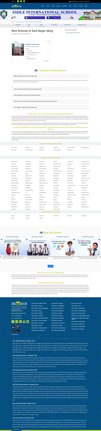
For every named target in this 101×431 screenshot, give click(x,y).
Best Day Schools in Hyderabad (62, 420)
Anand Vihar (28, 161)
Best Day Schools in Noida (67, 426)
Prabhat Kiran (84, 187)
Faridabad (41, 215)
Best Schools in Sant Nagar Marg (34, 22)
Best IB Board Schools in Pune (30, 360)
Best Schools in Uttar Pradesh (59, 327)
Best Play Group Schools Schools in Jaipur (28, 395)
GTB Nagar (55, 168)
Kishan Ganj (56, 175)
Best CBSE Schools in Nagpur (34, 347)
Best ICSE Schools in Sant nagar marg (37, 285)
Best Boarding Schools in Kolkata (53, 372)
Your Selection (16, 429)
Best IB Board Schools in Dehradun (68, 362)
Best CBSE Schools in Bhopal (64, 347)
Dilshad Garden (56, 166)
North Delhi (55, 147)
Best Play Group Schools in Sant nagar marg (38, 275)
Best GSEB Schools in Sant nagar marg (74, 292)
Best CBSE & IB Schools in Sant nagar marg (38, 286)
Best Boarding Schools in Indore (25, 376)
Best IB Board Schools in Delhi (20, 358)
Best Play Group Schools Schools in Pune (59, 389)
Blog (53, 6)
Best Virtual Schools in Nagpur (43, 410)
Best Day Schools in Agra (80, 426)
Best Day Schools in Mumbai (30, 422)
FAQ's (70, 6)
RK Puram (27, 194)
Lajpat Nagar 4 (14, 178)
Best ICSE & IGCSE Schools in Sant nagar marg (68, 288)
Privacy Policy (15, 334)
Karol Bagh (13, 175)
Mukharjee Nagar (15, 183)
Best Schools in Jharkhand (78, 324)
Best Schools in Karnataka (38, 323)
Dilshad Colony (42, 166)
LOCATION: (17, 25)
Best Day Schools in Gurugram (53, 426)
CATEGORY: (54, 25)
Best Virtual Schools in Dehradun (59, 410)
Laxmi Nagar (56, 178)
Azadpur (55, 161)
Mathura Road (14, 180)
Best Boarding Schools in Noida (43, 381)
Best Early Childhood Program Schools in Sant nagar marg (56, 290)
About (48, 6)
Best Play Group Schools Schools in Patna (70, 395)
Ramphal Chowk (85, 192)
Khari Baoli (41, 175)
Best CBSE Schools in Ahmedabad (50, 345)
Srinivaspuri (84, 202)
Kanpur (41, 218)
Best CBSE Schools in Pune (19, 345)
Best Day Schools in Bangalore (33, 420)
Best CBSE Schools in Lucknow (66, 345)
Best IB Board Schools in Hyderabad (69, 358)
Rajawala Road (42, 192)
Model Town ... (70, 180)
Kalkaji (26, 173)
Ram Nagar (55, 192)
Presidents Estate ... (29, 190)
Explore (58, 6)
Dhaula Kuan (28, 166)
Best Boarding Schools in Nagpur (56, 376)
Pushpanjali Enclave (15, 192)
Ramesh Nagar (70, 192)
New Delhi (22, 22)
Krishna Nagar (70, 175)
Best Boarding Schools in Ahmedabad (63, 374)
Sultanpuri (13, 204)
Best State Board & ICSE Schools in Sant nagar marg (31, 290)
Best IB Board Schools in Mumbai (45, 360)
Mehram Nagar (42, 180)
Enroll (75, 6)
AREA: (41, 25)
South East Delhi (56, 149)
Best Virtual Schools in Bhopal (74, 410)
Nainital (13, 218)
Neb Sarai (55, 183)
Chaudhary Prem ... (57, 163)
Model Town (56, 180)
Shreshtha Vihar (42, 202)
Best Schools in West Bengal (58, 330)
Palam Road (56, 185)
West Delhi (41, 149)
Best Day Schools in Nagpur (27, 424)
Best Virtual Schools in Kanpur (29, 412)
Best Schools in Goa (76, 305)
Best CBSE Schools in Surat (19, 347)
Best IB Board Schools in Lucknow (80, 360)
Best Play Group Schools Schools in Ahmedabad (28, 391)
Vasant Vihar (28, 206)
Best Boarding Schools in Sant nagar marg (58, 275)
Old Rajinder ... (28, 185)
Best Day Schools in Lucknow (60, 422)
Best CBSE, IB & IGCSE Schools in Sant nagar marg (59, 286)
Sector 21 (83, 197)
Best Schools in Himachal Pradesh (40, 318)
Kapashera (69, 173)
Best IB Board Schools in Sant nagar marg (55, 285)
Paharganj (41, 185)
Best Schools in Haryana (37, 315)
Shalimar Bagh (14, 202)
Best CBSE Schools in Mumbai (34, 345)
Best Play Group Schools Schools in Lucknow (51, 391)
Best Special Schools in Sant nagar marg (26, 278)
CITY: (29, 25)
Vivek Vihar (13, 209)
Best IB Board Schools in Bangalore (36, 358)
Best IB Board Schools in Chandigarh (73, 364)
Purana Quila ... (70, 190)
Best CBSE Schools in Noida (80, 350)
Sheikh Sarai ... (28, 202)
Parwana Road (84, 185)
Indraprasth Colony (57, 171)
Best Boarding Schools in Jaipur (33, 379)
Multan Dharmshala (43, 183)
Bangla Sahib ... (70, 161)
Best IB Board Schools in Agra (49, 366)
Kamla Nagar (56, 173)
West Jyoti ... (28, 209)
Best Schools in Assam (37, 305)
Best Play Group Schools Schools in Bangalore (44, 387)
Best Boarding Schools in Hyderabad (70, 372)
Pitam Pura (41, 187)
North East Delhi (70, 147)
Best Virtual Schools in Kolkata (50, 405)
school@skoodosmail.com (19, 313)
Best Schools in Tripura (57, 325)
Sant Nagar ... (42, 197)
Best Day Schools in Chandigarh (37, 426)
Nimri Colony (14, 185)
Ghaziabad (55, 215)
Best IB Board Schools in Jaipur (25, 364)
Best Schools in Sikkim (57, 320)
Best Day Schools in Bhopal (56, 424)
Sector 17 (69, 197)
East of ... (69, 166)
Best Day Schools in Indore (74, 422)
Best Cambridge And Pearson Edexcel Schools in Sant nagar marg (42, 293)
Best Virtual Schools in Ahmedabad (55, 408)
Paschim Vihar (14, 187)
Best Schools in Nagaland (58, 310)
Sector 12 (55, 197)
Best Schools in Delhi (77, 303)
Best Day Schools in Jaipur (70, 424)
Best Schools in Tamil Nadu (58, 323)
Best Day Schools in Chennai (77, 420)
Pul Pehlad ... (42, 190)
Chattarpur (41, 163)
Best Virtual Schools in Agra (31, 414)
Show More (46, 60)
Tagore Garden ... (57, 204)
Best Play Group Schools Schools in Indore (73, 391)
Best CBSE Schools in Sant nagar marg (20, 285)
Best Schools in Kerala (37, 325)
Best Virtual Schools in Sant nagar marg (63, 276)
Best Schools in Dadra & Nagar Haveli (80, 315)
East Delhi (27, 147)
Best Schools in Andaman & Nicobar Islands (80, 319)
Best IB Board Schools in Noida (33, 366)
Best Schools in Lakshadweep (79, 310)
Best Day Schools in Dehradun (42, 424)
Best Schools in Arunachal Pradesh (40, 308)
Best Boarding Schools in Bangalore (36, 372)
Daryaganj (69, 163)
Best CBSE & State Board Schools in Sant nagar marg (26, 288)
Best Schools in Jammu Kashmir (39, 320)
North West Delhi (85, 147)
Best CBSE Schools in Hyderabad (65, 343)
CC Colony (13, 163)
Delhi (17, 22)
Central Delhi (14, 147)
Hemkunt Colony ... (29, 171)
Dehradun (69, 215)
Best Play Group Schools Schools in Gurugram (39, 397)
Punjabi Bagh (56, 190)
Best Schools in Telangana (78, 329)
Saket (12, 197)
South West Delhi (29, 149)
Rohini (40, 194)
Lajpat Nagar (84, 175)
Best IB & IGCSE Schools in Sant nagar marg (48, 288)
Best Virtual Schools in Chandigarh (59, 412)
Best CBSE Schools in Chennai (81, 343)
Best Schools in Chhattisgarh (78, 326)
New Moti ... (84, 183)
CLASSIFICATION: (82, 25)
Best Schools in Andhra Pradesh (39, 303)
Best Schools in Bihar (37, 310)
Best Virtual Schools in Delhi (19, 405)
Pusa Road (83, 190)
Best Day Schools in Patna (23, 426)
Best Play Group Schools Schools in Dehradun (60, 393)
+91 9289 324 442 (17, 318)
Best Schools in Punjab (57, 315)
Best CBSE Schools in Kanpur (19, 350)
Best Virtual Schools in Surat (28, 410)
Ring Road (13, 194)
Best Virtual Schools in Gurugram (76, 412)
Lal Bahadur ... (28, 178)
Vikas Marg (55, 206)
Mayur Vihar (28, 180)
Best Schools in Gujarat (37, 313)
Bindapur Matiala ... (85, 161)
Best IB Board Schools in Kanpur (40, 364)
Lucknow (27, 218)
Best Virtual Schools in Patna (43, 412)
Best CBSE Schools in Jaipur (78, 347)
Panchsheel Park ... (71, 185)
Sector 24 (41, 199)
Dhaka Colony (14, 166)
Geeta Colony (28, 168)
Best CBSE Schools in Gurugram (65, 350)
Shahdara (69, 149)
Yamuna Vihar (56, 209)
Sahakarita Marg (85, 194)
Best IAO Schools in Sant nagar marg (35, 292)
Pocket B (69, 187)
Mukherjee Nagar (29, 183)
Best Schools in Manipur (57, 303)
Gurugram (27, 215)
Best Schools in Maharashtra (38, 330)
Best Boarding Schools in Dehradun (73, 376)
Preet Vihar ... (14, 190)
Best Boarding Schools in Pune (30, 374)
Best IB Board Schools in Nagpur (51, 362)
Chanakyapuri (28, 163)
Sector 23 (13, 199)
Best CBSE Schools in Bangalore (34, 343)
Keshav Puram (28, 175)
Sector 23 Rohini (28, 199)
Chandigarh (84, 215)
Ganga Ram (84, 166)
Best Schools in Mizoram (57, 308)
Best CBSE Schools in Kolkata (49, 343)
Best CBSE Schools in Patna (33, 350)
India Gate (41, 171)
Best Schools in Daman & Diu (78, 313)
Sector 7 (55, 199)
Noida (12, 215)
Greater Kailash (42, 168)
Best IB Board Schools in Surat (36, 362)
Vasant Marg (14, 206)
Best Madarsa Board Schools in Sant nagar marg (54, 292)
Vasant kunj (84, 204)
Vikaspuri (69, 206)
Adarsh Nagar (14, 161)
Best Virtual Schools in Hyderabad (67, 405)
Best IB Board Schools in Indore (20, 362)
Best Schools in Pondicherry (78, 308)
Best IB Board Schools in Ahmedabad (62, 360)
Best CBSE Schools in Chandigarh (49, 350)
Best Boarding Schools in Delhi (20, 372)
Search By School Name (71, 30)
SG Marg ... (69, 199)
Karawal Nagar (84, 173)
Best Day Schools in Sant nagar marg (20, 275)
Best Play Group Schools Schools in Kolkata (66, 387)
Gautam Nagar (14, 168)
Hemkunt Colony (15, 171)
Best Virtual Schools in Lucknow (72, 408)
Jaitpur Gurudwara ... (86, 171)
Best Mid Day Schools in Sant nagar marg (20, 276)
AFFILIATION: (67, 25)
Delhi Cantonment (85, 163)
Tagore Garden (42, 204)
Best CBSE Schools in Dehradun (49, 347)
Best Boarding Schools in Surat (41, 376)
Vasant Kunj (70, 204)
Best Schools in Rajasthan (58, 318)
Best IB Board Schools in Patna (56, 364)
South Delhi (13, 149)
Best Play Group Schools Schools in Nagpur (38, 393)
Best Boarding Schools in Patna (65, 379)
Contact (81, 6)
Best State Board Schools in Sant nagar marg (75, 285)
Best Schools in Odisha (57, 313)
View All (50, 266)
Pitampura (55, 187)
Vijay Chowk (42, 206)
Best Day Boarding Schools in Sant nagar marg (78, 275)
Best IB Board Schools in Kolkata (53, 358)
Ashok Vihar (42, 161)
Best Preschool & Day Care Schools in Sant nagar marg (42, 276)
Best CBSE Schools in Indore (81, 345)
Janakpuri (13, 173)
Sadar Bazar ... (56, 194)
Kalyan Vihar (42, 173)
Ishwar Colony (70, 171)
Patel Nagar (28, 187)
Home (42, 6)
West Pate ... (42, 209)
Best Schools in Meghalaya (58, 305)
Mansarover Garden (85, 178)
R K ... (26, 192)
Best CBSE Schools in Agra (19, 352)
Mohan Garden (84, 180)
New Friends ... (70, 183)
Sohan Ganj (55, 202)
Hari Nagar (83, 168)
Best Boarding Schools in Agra (59, 381)
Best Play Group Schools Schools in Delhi (22, 387)
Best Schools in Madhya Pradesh (39, 327)
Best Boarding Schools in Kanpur (49, 379)
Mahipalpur (69, 178)
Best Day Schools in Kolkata (47, 420)
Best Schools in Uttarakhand (78, 321)
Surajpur (27, 204)
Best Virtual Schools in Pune (24, 408)
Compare (64, 6)
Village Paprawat (85, 206)
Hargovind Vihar (70, 168)
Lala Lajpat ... (42, 178)
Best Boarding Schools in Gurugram (27, 381)
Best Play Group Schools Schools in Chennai (38, 389)
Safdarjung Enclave (71, 194)
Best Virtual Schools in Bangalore (35, 405)
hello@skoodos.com (75, 1)
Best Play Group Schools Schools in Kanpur (49, 395)
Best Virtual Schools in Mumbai (38, 408)
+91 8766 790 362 (17, 315)
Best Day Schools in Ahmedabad (45, 422)
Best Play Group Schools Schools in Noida (61, 397)
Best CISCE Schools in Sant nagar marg (77, 290)
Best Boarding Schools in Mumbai (46, 374)
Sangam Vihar (28, 197)
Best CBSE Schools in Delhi (19, 343)
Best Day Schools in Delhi (19, 420)
